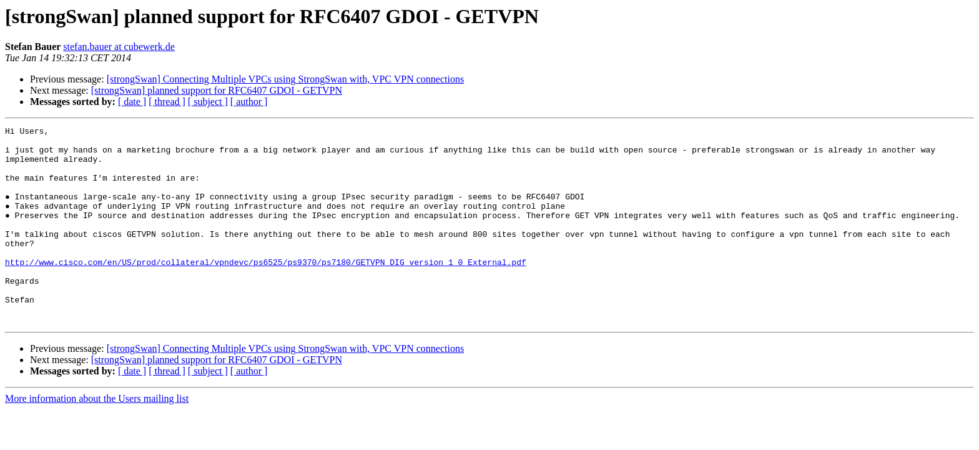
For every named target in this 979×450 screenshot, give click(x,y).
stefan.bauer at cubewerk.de (119, 46)
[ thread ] (167, 101)
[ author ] (249, 101)
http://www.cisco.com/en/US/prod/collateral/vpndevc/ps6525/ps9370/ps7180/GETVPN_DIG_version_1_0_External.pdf (265, 290)
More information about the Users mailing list (97, 437)
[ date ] (132, 101)
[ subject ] (208, 101)
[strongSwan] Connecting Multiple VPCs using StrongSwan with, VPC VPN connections (285, 79)
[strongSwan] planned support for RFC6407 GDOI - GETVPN (216, 90)
